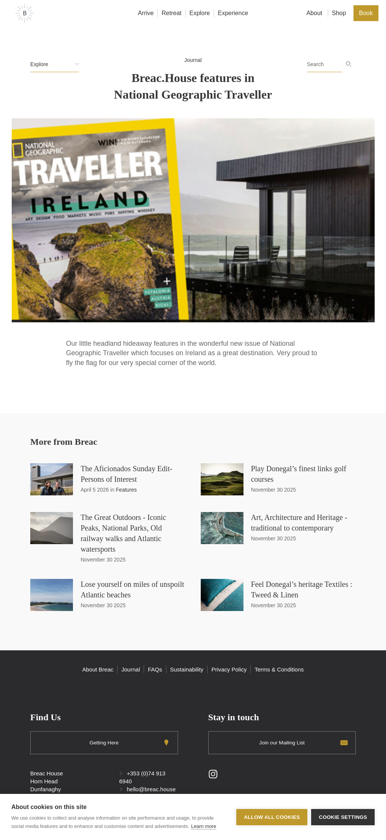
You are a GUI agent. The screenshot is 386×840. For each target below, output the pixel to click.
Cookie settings (343, 817)
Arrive (146, 13)
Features (126, 490)
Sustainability (186, 669)
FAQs (155, 669)
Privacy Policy (228, 669)
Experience (233, 13)
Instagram (213, 774)
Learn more (203, 826)
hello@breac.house (151, 789)
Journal (193, 60)
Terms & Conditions (279, 669)
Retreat (171, 13)
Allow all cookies (272, 817)
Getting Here (104, 742)
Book (366, 13)
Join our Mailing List (282, 742)
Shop (339, 13)
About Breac (97, 669)
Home (24, 13)
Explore (199, 13)
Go (349, 64)
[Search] (324, 64)
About (314, 13)
